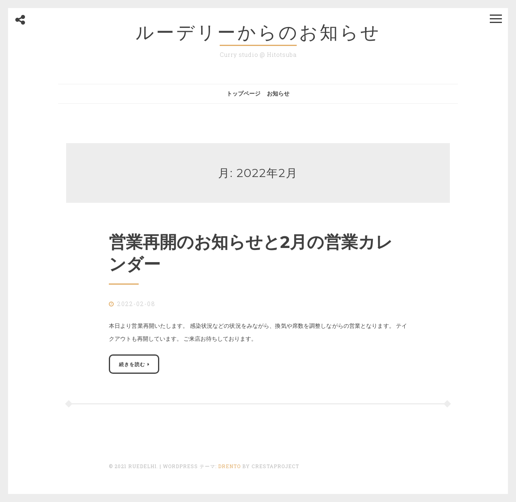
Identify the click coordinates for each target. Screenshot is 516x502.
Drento (229, 466)
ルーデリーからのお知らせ (258, 32)
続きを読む (132, 364)
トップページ (243, 93)
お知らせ (278, 93)
